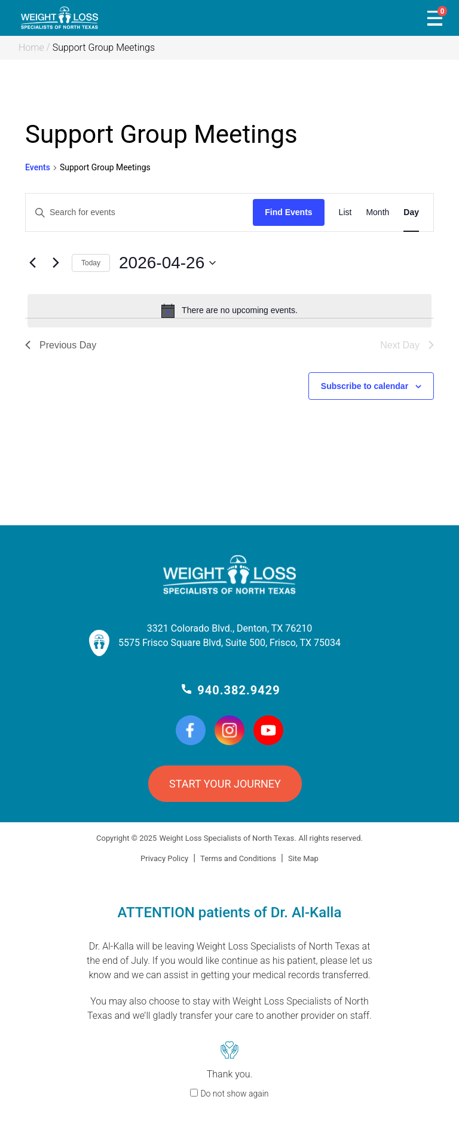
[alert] (229, 310)
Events (37, 167)
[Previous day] (32, 263)
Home (31, 47)
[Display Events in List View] (345, 212)
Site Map (303, 858)
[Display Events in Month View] (377, 212)
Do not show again (234, 1093)
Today (90, 263)
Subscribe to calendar (364, 386)
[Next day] (55, 263)
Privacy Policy (164, 858)
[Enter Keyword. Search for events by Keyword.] (139, 212)
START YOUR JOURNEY (225, 783)
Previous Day (60, 345)
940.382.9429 (238, 690)
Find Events (288, 212)
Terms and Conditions (238, 858)
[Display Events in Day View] (411, 212)
